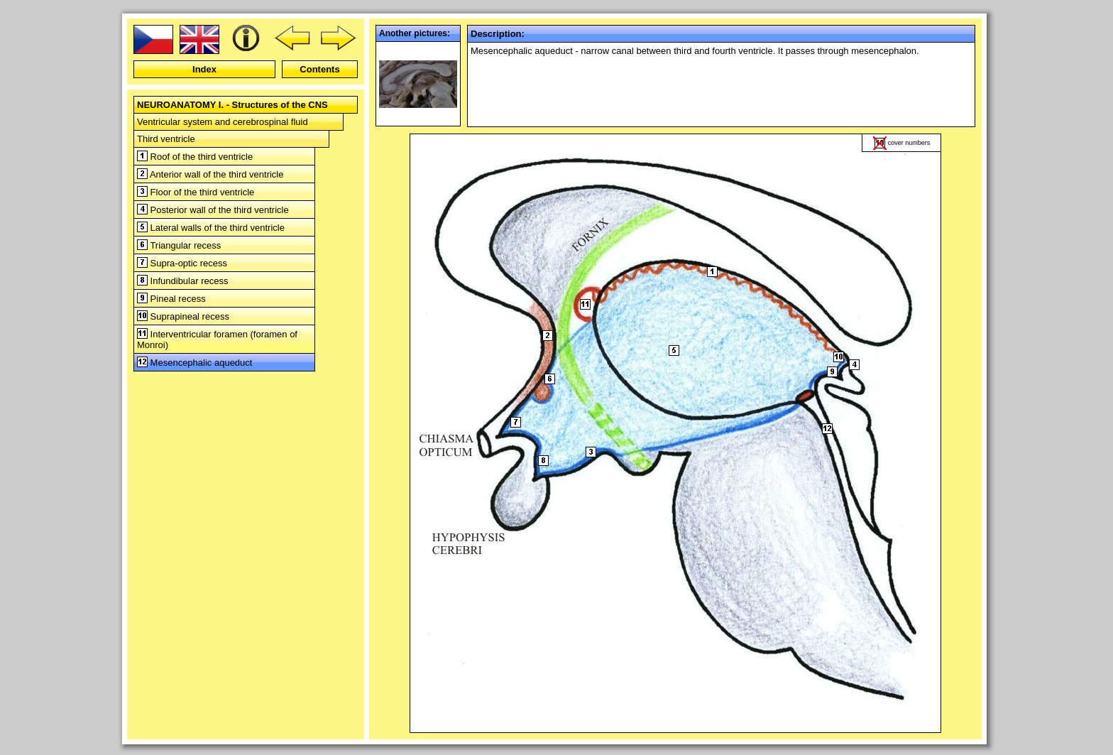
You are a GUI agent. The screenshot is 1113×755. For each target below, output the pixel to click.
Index (204, 69)
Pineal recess (171, 298)
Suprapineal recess (183, 316)
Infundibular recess (182, 281)
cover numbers (909, 142)
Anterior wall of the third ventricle (210, 174)
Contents (319, 69)
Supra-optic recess (182, 263)
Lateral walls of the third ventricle (211, 227)
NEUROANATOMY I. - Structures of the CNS (232, 104)
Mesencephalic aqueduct (194, 362)
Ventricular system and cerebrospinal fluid (222, 121)
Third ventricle (166, 139)
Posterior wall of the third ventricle (213, 210)
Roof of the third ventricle (195, 156)
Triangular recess (179, 245)
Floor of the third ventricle (195, 192)
